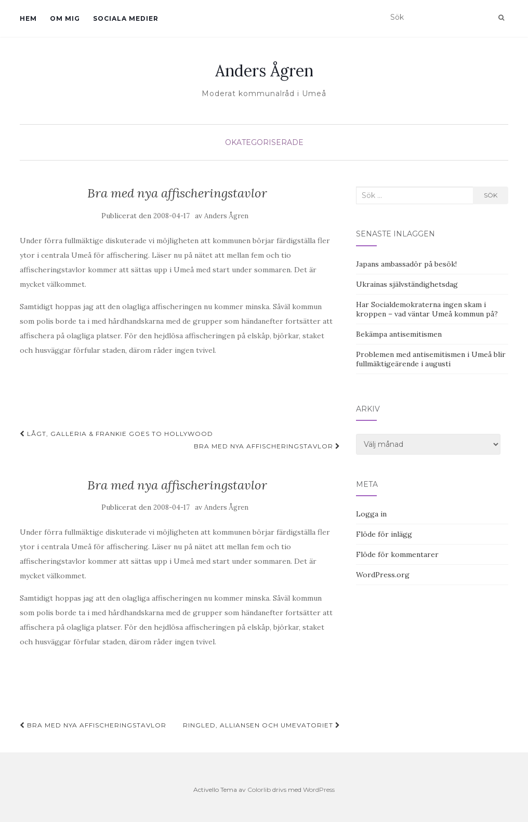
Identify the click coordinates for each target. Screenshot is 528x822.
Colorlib (259, 789)
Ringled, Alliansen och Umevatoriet (261, 725)
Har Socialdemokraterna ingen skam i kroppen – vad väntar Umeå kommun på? (427, 309)
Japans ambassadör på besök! (406, 264)
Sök (490, 195)
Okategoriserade (264, 142)
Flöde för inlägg (384, 534)
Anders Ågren (264, 70)
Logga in (371, 514)
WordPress (319, 789)
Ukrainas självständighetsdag (407, 284)
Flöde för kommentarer (397, 554)
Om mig (65, 18)
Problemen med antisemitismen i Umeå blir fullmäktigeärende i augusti (431, 359)
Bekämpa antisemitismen (399, 334)
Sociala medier (126, 18)
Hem (28, 18)
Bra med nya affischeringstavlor (267, 446)
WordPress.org (383, 574)
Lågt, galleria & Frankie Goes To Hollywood (116, 433)
